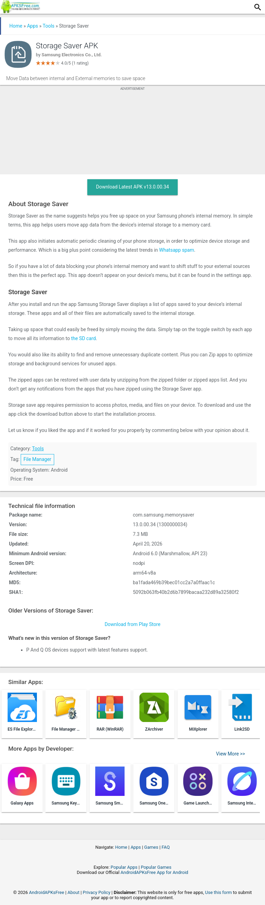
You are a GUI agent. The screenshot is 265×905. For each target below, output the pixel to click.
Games (151, 847)
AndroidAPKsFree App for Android (154, 872)
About (74, 892)
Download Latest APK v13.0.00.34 (132, 187)
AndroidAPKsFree (46, 892)
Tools (49, 26)
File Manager (37, 459)
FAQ (165, 847)
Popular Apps (124, 867)
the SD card (83, 338)
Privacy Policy (96, 892)
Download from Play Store (132, 624)
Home (15, 26)
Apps (32, 26)
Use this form (218, 892)
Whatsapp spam (176, 250)
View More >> (230, 754)
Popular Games (156, 867)
